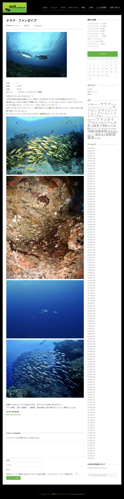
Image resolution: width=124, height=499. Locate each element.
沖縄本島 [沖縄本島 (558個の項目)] (100, 131)
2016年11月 (91, 435)
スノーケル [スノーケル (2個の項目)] (108, 107)
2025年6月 (91, 174)
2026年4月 (91, 148)
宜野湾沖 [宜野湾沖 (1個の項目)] (113, 129)
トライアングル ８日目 (96, 31)
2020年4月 (91, 331)
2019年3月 (91, 364)
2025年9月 (91, 166)
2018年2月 (91, 397)
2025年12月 (91, 158)
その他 (89, 89)
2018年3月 (91, 395)
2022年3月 (91, 273)
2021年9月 (91, 288)
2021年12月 (91, 280)
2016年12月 (91, 433)
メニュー (54, 7)
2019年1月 (91, 369)
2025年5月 (91, 176)
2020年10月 (91, 316)
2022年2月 (91, 275)
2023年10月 (91, 224)
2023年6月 (91, 235)
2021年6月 (91, 296)
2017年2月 (91, 428)
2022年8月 (91, 260)
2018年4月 (91, 392)
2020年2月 (91, 336)
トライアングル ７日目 (96, 34)
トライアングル (92, 46)
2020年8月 (91, 321)
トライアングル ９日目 (96, 29)
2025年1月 (91, 186)
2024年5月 (91, 207)
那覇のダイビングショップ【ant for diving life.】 (68, 494)
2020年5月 (91, 329)
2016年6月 (91, 448)
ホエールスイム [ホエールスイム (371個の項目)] (102, 122)
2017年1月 (91, 430)
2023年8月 (91, 229)
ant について (73, 7)
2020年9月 (91, 318)
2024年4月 (91, 209)
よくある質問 (101, 7)
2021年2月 (91, 306)
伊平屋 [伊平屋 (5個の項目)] (110, 126)
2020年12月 (91, 311)
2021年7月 (91, 293)
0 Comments (38, 25)
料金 (83, 7)
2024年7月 (91, 201)
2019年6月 (91, 357)
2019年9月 (91, 349)
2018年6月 (91, 387)
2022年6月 (91, 265)
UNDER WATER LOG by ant (96, 468)
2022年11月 (91, 252)
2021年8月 (91, 290)
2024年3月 (91, 212)
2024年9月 (91, 196)
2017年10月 (91, 407)
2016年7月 (91, 445)
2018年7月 (91, 384)
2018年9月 (91, 379)
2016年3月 (91, 456)
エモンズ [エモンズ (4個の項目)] (97, 104)
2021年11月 (91, 283)
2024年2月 (91, 214)
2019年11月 (91, 344)
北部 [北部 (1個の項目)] (109, 129)
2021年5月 (91, 298)
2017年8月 (91, 412)
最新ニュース (92, 92)
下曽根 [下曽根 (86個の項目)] (103, 125)
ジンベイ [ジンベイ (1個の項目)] (101, 107)
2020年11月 (91, 313)
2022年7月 (91, 262)
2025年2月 (91, 184)
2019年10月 (91, 346)
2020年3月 (91, 334)
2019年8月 (91, 351)
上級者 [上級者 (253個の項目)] (95, 125)
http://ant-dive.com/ (13, 415)
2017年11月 (91, 405)
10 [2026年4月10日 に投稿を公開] (111, 65)
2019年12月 (91, 341)
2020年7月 (91, 323)
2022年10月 (91, 255)
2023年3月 (91, 242)
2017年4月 (91, 423)
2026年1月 (91, 156)
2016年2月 (91, 458)
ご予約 (90, 7)
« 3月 (89, 79)
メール (8, 465)
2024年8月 (91, 199)
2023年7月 (91, 232)
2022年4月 (91, 270)
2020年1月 (91, 339)
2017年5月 (91, 420)
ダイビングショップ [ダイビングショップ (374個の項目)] (102, 111)
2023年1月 (91, 247)
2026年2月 (91, 153)
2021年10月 (91, 285)
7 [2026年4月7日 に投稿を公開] (98, 65)
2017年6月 (91, 418)
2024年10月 (91, 194)
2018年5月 (91, 390)
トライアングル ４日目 (96, 44)
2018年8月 (91, 382)
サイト (8, 469)
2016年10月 (91, 438)
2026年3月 (91, 151)
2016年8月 (91, 443)
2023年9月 (91, 227)
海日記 (26, 25)
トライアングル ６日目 (96, 36)
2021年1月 (91, 308)
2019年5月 (91, 359)
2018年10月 (91, 377)
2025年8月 (91, 168)
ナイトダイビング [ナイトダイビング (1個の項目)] (107, 116)
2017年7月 (91, 415)
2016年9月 (91, 440)
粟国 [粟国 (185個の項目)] (98, 134)
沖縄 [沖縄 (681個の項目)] (90, 131)
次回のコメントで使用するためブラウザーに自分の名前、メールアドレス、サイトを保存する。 (40, 474)
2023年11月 (91, 222)
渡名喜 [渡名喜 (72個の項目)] (112, 131)
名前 (7, 460)
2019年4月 (91, 362)
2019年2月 (91, 367)
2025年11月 (91, 161)
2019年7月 (91, 354)
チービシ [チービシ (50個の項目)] (105, 113)
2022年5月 (91, 268)
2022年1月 (91, 278)
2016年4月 (91, 453)
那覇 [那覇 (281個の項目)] (109, 134)
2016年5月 (91, 451)
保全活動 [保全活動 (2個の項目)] (104, 129)
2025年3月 (91, 181)
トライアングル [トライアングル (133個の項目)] (101, 115)
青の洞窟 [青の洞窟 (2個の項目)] (98, 138)
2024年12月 (91, 189)
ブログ (63, 7)
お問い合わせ (115, 7)
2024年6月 (91, 204)
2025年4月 (91, 179)
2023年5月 (91, 237)
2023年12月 (91, 219)
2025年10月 (91, 163)
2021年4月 (91, 301)
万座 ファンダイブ (94, 39)
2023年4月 (91, 240)
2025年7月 (91, 171)
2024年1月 (91, 217)
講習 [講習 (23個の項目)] (103, 135)
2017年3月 (91, 425)
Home (45, 7)
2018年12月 (91, 372)
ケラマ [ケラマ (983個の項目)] (105, 104)
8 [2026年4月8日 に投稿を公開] (102, 65)
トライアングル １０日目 (96, 26)
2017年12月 (91, 402)
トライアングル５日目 (95, 41)
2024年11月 (91, 191)
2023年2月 (91, 245)
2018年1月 (91, 400)
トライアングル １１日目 (96, 23)
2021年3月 (91, 303)
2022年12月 (91, 250)
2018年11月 (91, 374)
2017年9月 (91, 410)
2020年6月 (91, 326)
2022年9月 (91, 257)
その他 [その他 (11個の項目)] (90, 104)
